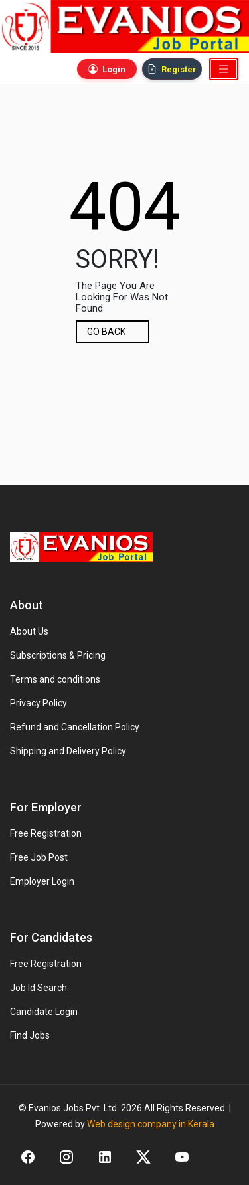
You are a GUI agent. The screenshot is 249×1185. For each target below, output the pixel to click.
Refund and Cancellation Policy (74, 727)
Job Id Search (38, 987)
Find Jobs (30, 1035)
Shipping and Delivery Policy (68, 751)
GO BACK (106, 331)
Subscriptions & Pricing (58, 655)
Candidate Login (44, 1011)
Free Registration (46, 833)
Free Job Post (39, 857)
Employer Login (42, 881)
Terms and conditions (55, 679)
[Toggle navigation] (223, 69)
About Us (29, 631)
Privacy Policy (38, 703)
